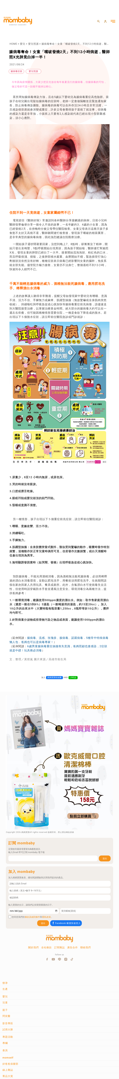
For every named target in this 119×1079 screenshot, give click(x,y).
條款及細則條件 (32, 917)
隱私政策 (46, 917)
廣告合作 (72, 947)
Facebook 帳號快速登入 (66, 923)
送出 (105, 858)
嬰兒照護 (33, 43)
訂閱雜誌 (59, 947)
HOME (13, 43)
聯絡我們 (85, 947)
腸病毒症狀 (16, 71)
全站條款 (46, 947)
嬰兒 (22, 43)
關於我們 (33, 947)
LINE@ (73, 677)
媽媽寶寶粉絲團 (54, 677)
